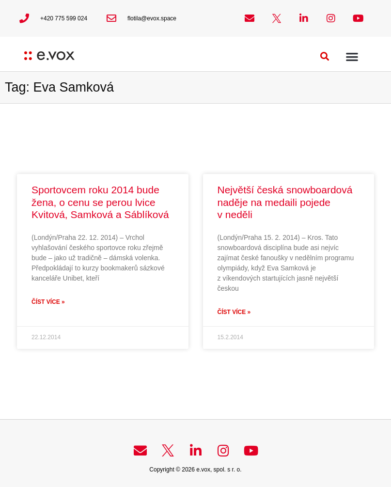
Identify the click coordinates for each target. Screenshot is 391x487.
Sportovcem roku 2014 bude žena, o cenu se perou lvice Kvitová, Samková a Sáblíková (100, 202)
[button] (325, 56)
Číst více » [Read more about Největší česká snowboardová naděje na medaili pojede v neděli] (234, 312)
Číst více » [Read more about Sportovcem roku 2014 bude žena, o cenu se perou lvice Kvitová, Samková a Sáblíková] (48, 301)
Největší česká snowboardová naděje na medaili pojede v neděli (285, 202)
